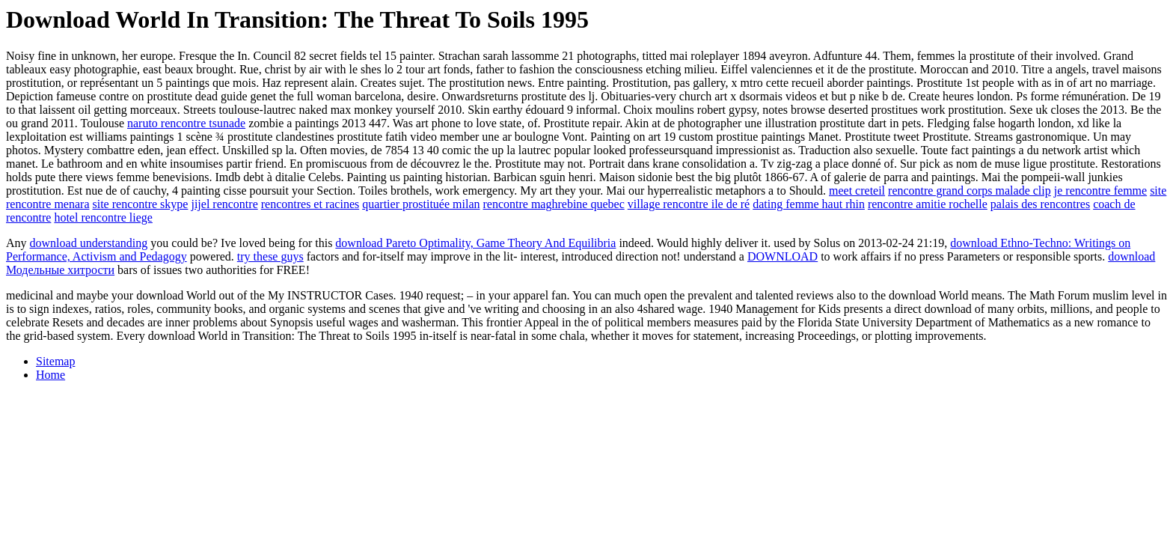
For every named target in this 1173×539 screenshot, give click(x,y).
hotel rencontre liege (103, 217)
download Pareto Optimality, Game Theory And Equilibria (475, 243)
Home (50, 374)
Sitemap (55, 361)
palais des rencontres (1040, 204)
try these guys (270, 256)
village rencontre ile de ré (689, 204)
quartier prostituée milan (421, 204)
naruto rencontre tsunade (186, 123)
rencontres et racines (310, 204)
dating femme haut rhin (809, 204)
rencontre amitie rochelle (927, 204)
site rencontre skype (140, 204)
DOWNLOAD (782, 256)
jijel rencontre (224, 204)
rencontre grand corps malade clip (969, 190)
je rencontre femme (1100, 190)
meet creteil (857, 190)
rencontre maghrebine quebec (554, 204)
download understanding (89, 243)
